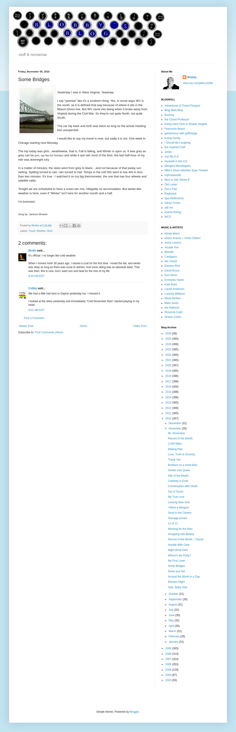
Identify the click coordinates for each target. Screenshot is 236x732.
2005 (168, 669)
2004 (168, 675)
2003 (168, 680)
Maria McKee (173, 298)
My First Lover (176, 560)
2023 (168, 349)
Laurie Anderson (174, 289)
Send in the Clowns (179, 512)
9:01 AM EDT (36, 310)
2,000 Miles (175, 443)
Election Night (176, 581)
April (172, 625)
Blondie (169, 252)
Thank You (174, 459)
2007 (168, 659)
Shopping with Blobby (181, 534)
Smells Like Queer (179, 470)
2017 (168, 381)
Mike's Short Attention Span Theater (186, 170)
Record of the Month (180, 438)
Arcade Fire (172, 247)
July (171, 609)
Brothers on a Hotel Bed (182, 465)
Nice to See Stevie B (177, 179)
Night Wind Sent (178, 550)
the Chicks (171, 261)
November (175, 428)
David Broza (172, 270)
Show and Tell (176, 571)
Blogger (134, 711)
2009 (168, 648)
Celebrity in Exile (178, 481)
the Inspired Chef (175, 147)
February (174, 636)
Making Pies (175, 449)
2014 (168, 397)
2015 (168, 391)
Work (50, 230)
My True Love (176, 496)
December (175, 423)
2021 (168, 360)
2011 (168, 413)
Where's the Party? (179, 555)
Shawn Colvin (173, 317)
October (174, 593)
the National (172, 307)
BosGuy (169, 115)
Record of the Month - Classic (186, 539)
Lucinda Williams (175, 293)
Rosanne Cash (173, 312)
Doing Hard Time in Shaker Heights (186, 124)
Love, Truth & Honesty (181, 454)
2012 (168, 408)
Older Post (139, 326)
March (173, 631)
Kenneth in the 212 (176, 161)
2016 (168, 386)
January (174, 641)
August (173, 604)
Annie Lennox (173, 242)
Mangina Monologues (178, 165)
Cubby (32, 288)
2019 (168, 370)
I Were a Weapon (178, 507)
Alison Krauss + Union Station (183, 238)
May (172, 620)
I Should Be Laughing (178, 142)
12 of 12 (173, 523)
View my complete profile (198, 83)
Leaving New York (179, 502)
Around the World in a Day (184, 576)
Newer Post (26, 326)
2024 (168, 344)
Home (83, 326)
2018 (168, 376)
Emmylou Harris (174, 279)
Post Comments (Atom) (49, 332)
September (176, 599)
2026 (168, 333)
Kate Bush (171, 284)
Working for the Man (180, 528)
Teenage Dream (177, 518)
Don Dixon (171, 275)
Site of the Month (178, 475)
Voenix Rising (173, 212)
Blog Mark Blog (174, 110)
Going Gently (172, 138)
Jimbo (168, 152)
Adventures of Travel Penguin (182, 105)
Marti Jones (172, 303)
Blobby (192, 77)
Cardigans (171, 256)
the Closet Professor (177, 119)
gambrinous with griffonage (181, 133)
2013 (168, 402)
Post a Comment (34, 318)
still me (169, 207)
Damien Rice (172, 265)
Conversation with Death (183, 486)
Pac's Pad (171, 189)
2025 (168, 338)
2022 (168, 354)
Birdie (32, 250)
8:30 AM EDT (36, 276)
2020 (168, 365)
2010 (168, 418)
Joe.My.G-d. (172, 156)
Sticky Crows (172, 202)
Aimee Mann (172, 233)
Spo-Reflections (174, 198)
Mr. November (176, 433)
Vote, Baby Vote (177, 587)
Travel (32, 230)
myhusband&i (173, 175)
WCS (168, 216)
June (172, 615)
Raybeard (170, 193)
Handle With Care (178, 544)
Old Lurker (171, 184)
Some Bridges (176, 566)
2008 (168, 653)
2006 (168, 664)
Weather (41, 230)
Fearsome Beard (175, 128)
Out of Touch (175, 491)
